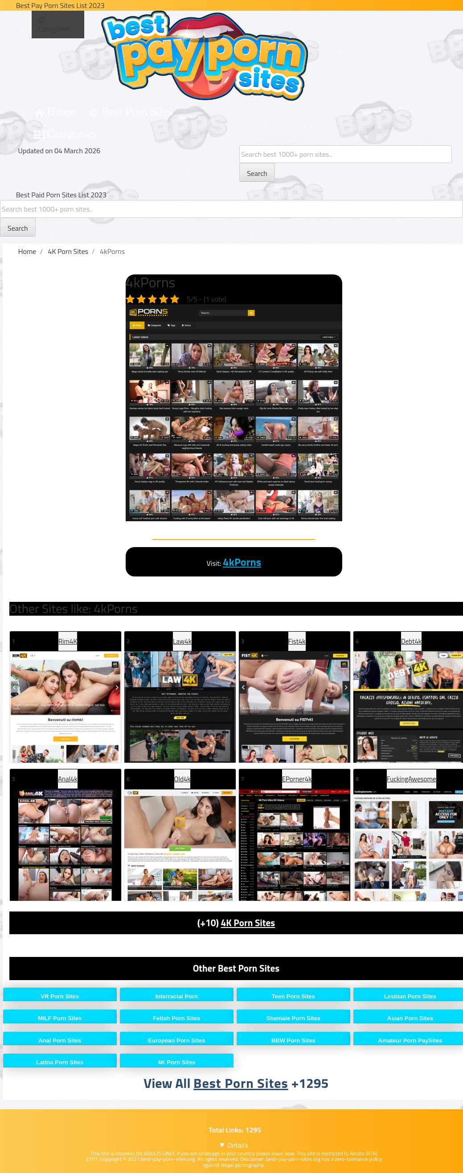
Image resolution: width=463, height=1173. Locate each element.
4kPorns (242, 562)
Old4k (182, 779)
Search (257, 173)
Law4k (182, 641)
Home (61, 111)
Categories (72, 133)
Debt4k (411, 641)
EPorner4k (297, 779)
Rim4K (67, 641)
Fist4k (297, 641)
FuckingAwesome (411, 779)
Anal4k (68, 779)
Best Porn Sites (137, 111)
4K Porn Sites (248, 923)
